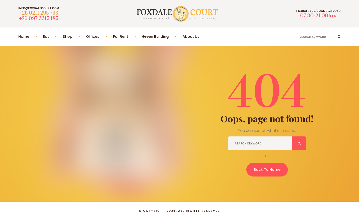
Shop (67, 36)
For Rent (120, 36)
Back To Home (267, 169)
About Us (190, 36)
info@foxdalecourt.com (38, 8)
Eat (46, 36)
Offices (92, 36)
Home (23, 36)
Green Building (155, 36)
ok (339, 36)
